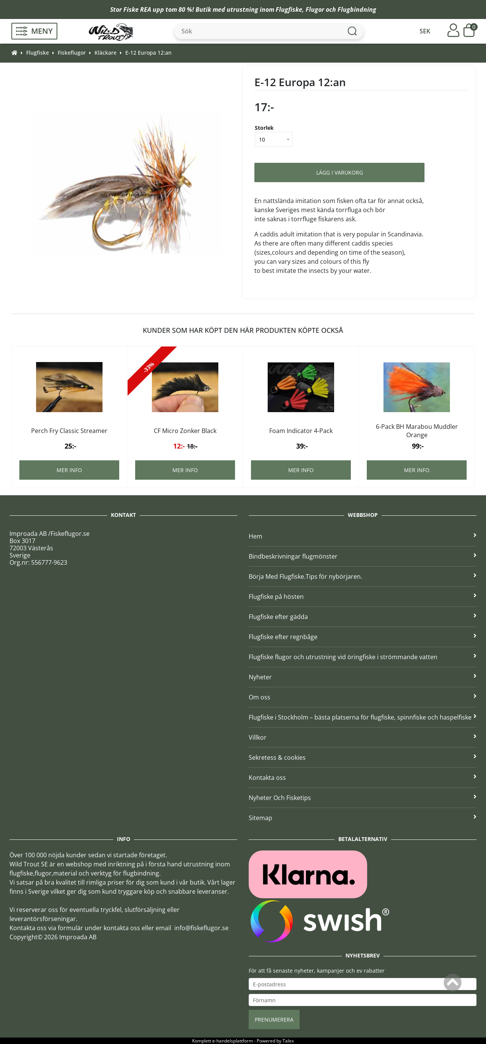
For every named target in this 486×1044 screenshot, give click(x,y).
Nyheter (363, 677)
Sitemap (363, 818)
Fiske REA (137, 9)
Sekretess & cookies (363, 757)
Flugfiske (289, 9)
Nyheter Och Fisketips (363, 798)
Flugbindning (357, 9)
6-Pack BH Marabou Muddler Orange (417, 430)
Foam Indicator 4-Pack (301, 431)
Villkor (363, 737)
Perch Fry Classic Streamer (69, 431)
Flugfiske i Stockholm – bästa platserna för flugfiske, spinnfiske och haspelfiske (363, 717)
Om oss (363, 697)
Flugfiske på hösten (363, 596)
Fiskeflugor (72, 52)
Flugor (315, 9)
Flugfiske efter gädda (363, 617)
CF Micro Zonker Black (185, 431)
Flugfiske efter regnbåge (363, 637)
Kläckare (106, 52)
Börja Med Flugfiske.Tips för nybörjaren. (363, 576)
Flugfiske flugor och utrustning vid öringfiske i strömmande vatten (363, 657)
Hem (363, 536)
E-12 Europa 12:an (148, 52)
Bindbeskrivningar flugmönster (363, 556)
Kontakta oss (363, 777)
